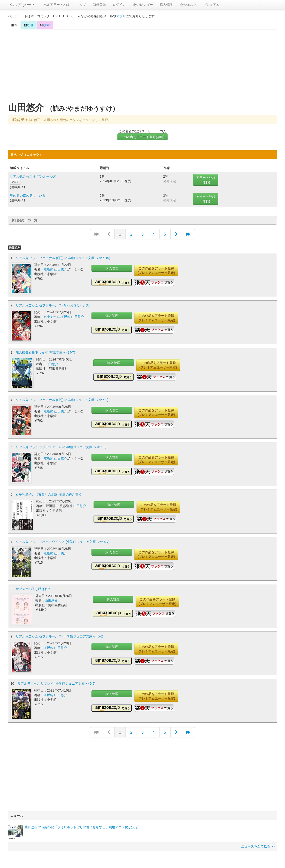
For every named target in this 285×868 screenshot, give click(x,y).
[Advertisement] (142, 66)
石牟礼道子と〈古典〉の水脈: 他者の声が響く (49, 494)
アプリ (121, 16)
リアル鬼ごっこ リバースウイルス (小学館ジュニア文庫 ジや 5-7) (63, 541)
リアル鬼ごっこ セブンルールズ (33, 176)
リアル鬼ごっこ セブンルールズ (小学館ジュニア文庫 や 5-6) (59, 635)
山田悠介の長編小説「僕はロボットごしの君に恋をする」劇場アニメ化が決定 (81, 826)
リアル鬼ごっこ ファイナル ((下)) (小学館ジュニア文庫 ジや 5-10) (63, 258)
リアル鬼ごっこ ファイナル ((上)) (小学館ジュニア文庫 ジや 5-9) (62, 399)
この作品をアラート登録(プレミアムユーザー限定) (156, 270)
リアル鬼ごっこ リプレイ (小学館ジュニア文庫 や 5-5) (56, 682)
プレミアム (211, 4)
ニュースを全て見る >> (258, 845)
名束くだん (52, 316)
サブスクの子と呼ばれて (33, 588)
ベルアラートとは (56, 4)
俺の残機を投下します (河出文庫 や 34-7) (45, 352)
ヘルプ (81, 4)
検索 (45, 25)
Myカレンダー (142, 4)
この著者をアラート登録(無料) (142, 137)
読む (15, 181)
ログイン (119, 4)
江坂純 (48, 269)
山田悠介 (60, 269)
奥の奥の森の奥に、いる (27, 195)
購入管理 (166, 4)
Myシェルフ (188, 4)
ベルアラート (22, 4)
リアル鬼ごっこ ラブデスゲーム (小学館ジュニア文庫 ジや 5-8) (61, 446)
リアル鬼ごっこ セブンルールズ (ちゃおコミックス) (53, 305)
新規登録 (99, 4)
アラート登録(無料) (205, 180)
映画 (29, 25)
